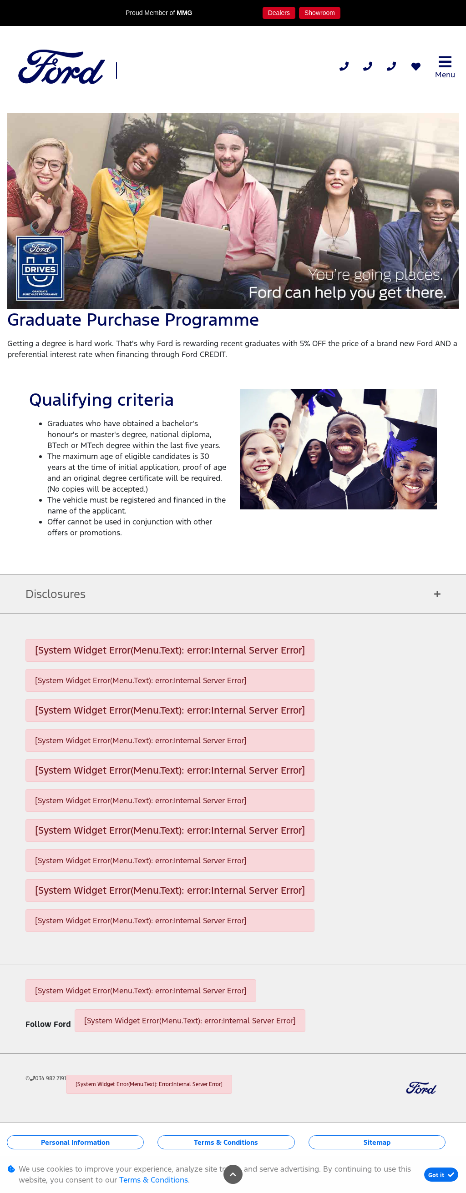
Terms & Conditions (226, 1142)
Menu (445, 67)
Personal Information (75, 1142)
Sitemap (377, 1142)
